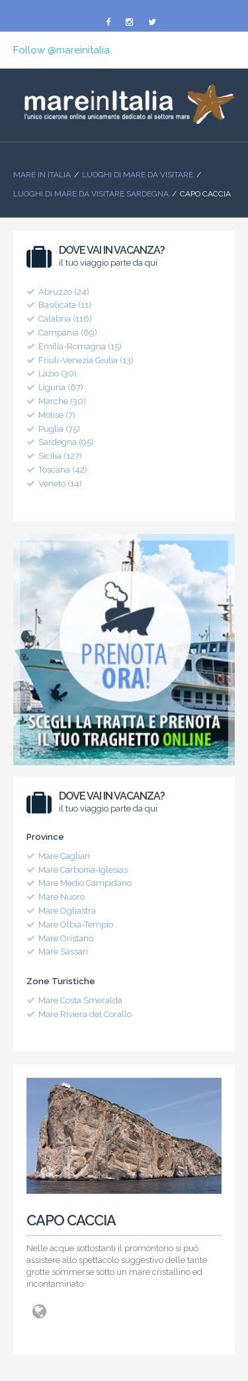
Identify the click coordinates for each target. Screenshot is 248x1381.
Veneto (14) (60, 483)
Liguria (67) (60, 387)
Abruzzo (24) (63, 292)
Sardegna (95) (66, 442)
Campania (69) (67, 333)
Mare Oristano (65, 938)
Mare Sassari (63, 951)
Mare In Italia (42, 174)
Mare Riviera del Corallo (85, 1014)
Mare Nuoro (61, 897)
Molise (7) (56, 415)
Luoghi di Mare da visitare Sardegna (91, 193)
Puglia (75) (59, 429)
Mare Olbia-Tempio (75, 924)
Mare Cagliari (64, 856)
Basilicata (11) (64, 305)
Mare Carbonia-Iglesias (83, 870)
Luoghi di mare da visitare (137, 174)
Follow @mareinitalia (61, 50)
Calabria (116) (65, 319)
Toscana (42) (62, 470)
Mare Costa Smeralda (80, 1000)
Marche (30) (62, 401)
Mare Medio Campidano (85, 883)
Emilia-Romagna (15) (80, 346)
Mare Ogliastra (67, 911)
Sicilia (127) (60, 456)
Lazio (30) (57, 373)
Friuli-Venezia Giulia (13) (86, 360)
